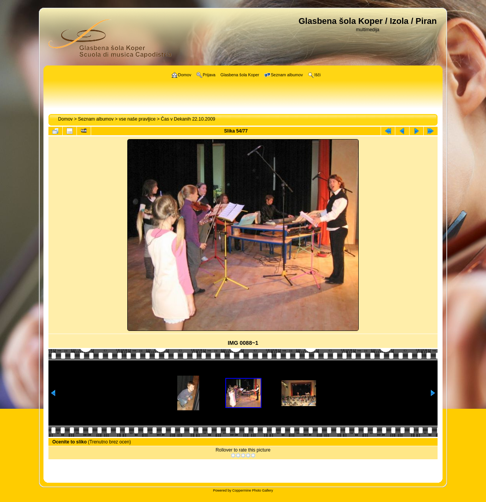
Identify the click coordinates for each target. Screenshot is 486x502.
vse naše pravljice (137, 119)
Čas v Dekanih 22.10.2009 (188, 119)
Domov (65, 119)
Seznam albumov (96, 119)
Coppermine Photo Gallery (252, 490)
